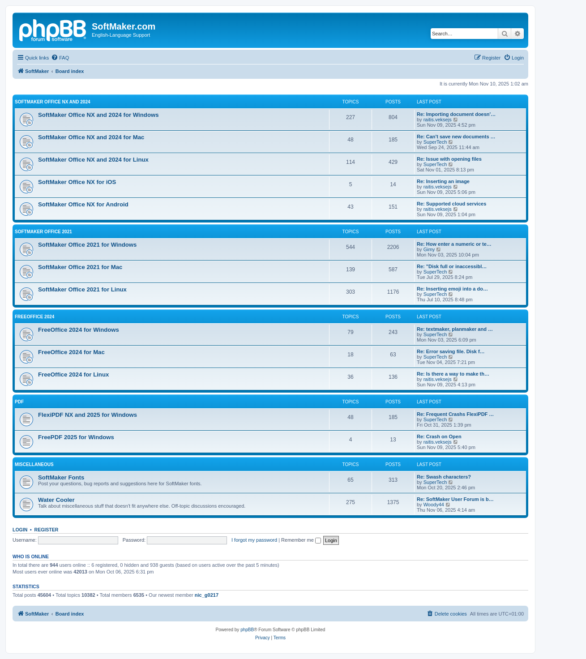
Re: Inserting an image (443, 181)
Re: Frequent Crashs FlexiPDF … (455, 414)
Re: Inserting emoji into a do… (452, 288)
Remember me (301, 540)
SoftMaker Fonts (61, 477)
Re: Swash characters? (444, 476)
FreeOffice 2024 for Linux (73, 374)
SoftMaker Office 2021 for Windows (87, 244)
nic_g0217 (206, 595)
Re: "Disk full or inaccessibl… (452, 266)
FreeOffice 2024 (34, 316)
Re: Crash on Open (439, 436)
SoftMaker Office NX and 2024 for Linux (93, 159)
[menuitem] (60, 57)
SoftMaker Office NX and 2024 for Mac (91, 137)
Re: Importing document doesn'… (456, 114)
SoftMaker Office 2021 (43, 231)
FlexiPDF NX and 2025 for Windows (87, 414)
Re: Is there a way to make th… (453, 374)
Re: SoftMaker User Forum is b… (455, 499)
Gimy (429, 249)
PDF (19, 401)
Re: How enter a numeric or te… (454, 244)
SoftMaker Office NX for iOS (77, 182)
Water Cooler (56, 499)
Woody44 (433, 504)
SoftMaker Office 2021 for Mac (80, 267)
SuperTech (435, 142)
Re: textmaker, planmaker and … (455, 329)
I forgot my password (254, 540)
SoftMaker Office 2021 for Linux (82, 289)
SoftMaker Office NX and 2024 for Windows (98, 114)
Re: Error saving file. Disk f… (451, 351)
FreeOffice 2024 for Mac (71, 352)
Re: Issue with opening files (449, 159)
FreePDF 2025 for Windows (76, 437)
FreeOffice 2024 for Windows (78, 329)
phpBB (247, 629)
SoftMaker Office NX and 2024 (52, 101)
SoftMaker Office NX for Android (83, 204)
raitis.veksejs (437, 119)
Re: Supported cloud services (451, 203)
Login (20, 529)
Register (46, 529)
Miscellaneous (34, 464)
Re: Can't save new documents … (456, 136)
